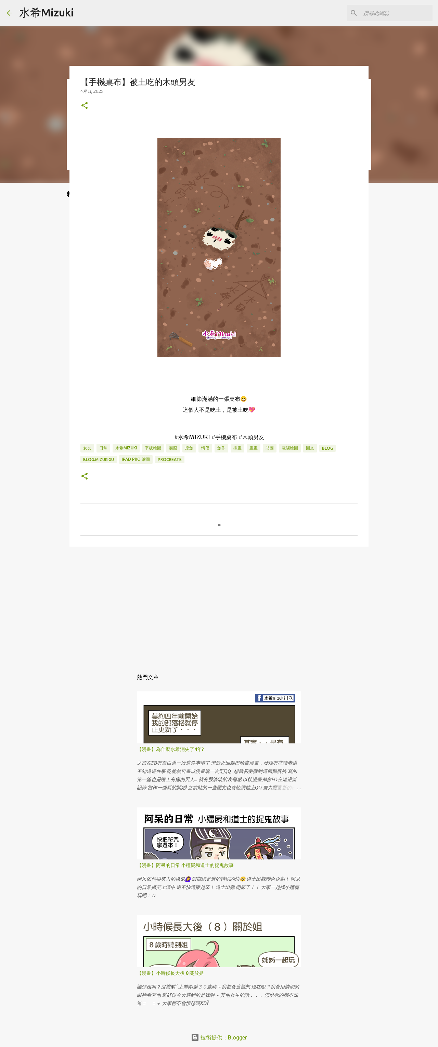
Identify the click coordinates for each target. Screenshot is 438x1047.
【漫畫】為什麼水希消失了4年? (170, 749)
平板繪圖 (153, 448)
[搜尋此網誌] (397, 13)
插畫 (237, 448)
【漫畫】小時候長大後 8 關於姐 (170, 973)
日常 (103, 448)
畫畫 (253, 448)
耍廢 (173, 448)
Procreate (170, 459)
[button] (84, 106)
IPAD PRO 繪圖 (136, 459)
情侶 (205, 448)
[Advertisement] (219, 605)
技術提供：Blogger (219, 1037)
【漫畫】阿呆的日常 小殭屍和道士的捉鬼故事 (185, 865)
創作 (221, 448)
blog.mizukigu (98, 459)
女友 (87, 448)
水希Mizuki (46, 12)
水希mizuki (126, 448)
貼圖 (270, 448)
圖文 (310, 448)
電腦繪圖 (290, 448)
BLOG (327, 448)
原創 (189, 448)
